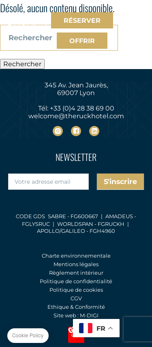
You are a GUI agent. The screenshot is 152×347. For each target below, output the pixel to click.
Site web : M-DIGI (76, 315)
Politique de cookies (76, 289)
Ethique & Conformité (76, 307)
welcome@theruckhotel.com (76, 116)
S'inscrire (120, 181)
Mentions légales (76, 264)
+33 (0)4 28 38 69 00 (82, 108)
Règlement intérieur (76, 272)
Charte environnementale (76, 255)
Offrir (82, 41)
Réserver (82, 20)
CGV (76, 298)
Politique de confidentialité (76, 281)
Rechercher (22, 64)
